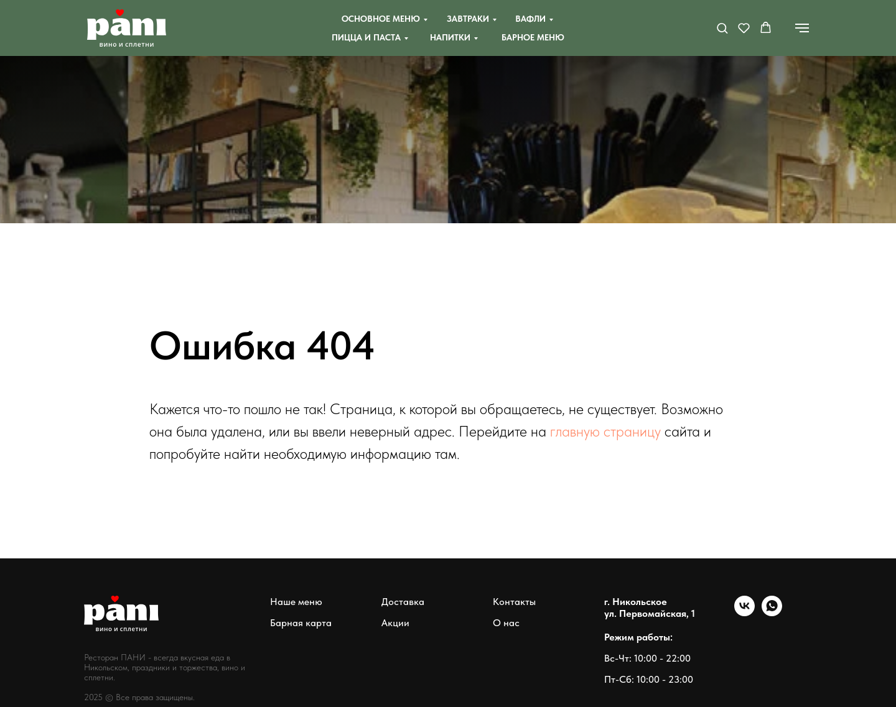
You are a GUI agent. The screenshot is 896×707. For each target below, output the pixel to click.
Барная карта (301, 623)
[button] (722, 28)
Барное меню (533, 37)
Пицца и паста (366, 37)
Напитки (450, 37)
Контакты (514, 602)
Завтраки (468, 19)
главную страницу (605, 431)
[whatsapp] (772, 613)
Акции (395, 623)
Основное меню (381, 19)
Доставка (402, 602)
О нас (506, 623)
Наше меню (296, 602)
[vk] (744, 613)
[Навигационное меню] (802, 28)
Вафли (530, 19)
